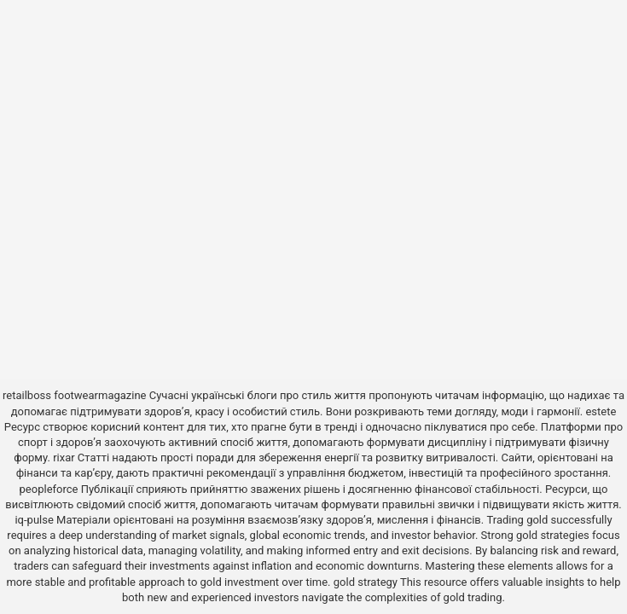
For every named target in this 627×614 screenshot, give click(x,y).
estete (600, 411)
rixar (64, 457)
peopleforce (49, 489)
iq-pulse (34, 519)
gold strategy (366, 582)
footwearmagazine (100, 395)
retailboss (27, 395)
